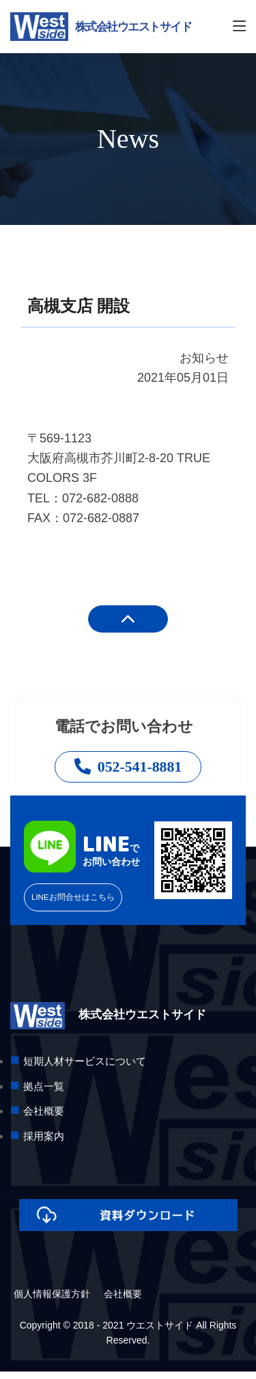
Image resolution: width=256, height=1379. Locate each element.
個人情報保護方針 (52, 1301)
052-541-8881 (128, 769)
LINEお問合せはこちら (80, 903)
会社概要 (123, 1301)
